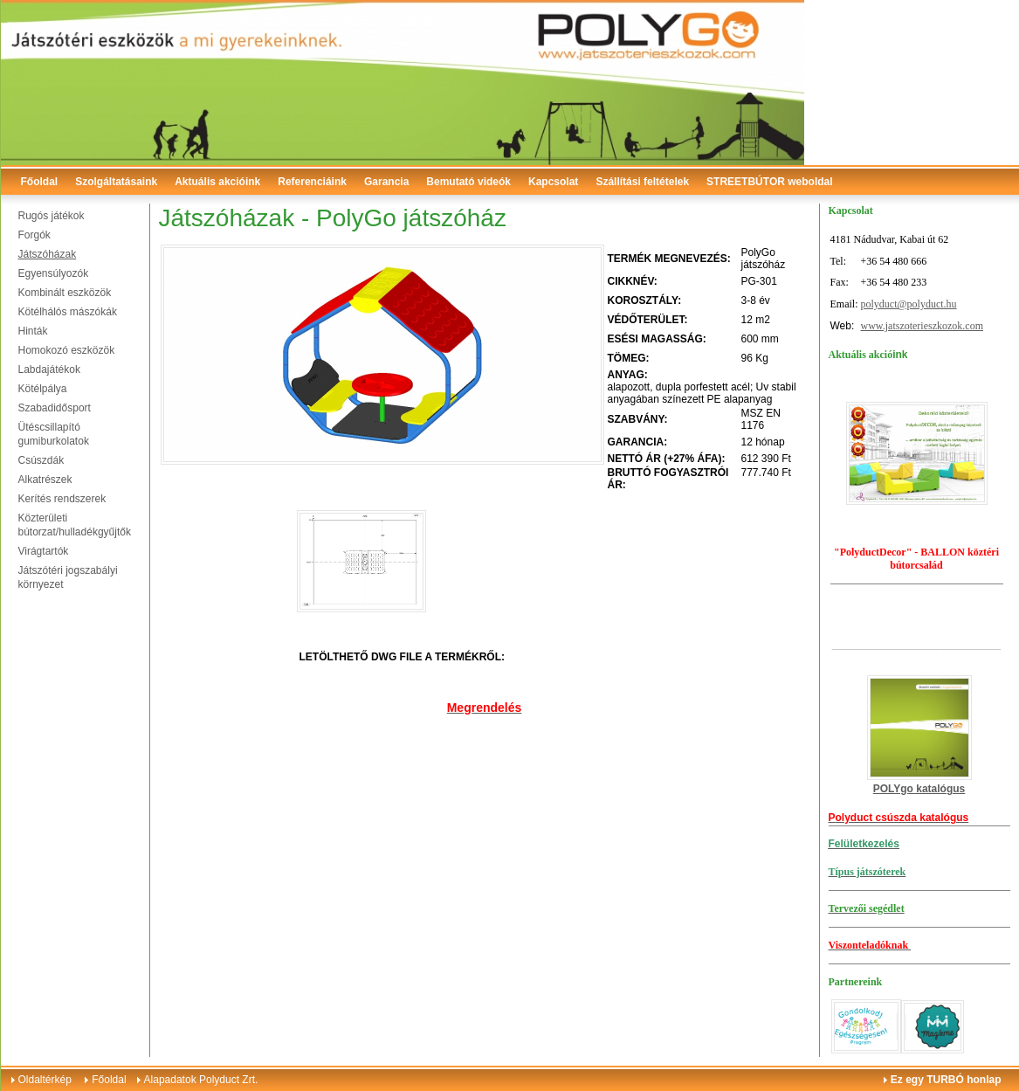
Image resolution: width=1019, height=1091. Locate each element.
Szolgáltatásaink (116, 182)
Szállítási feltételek (642, 182)
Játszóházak (47, 254)
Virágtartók (43, 551)
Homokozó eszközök (66, 350)
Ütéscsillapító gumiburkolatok (53, 434)
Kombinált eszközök (65, 293)
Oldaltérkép (45, 1080)
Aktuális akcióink (217, 182)
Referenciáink (312, 182)
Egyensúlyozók (53, 273)
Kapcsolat (553, 182)
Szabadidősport (54, 408)
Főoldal (40, 182)
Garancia (386, 182)
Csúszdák (41, 460)
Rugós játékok (51, 216)
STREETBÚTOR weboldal (769, 182)
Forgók (34, 235)
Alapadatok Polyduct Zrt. (201, 1080)
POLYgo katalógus (919, 789)
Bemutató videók (468, 182)
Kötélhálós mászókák (67, 312)
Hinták (33, 331)
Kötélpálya (42, 389)
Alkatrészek (45, 479)
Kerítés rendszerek (62, 499)
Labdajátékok (49, 369)
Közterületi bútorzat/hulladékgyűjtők (74, 525)
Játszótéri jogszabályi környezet (68, 577)
